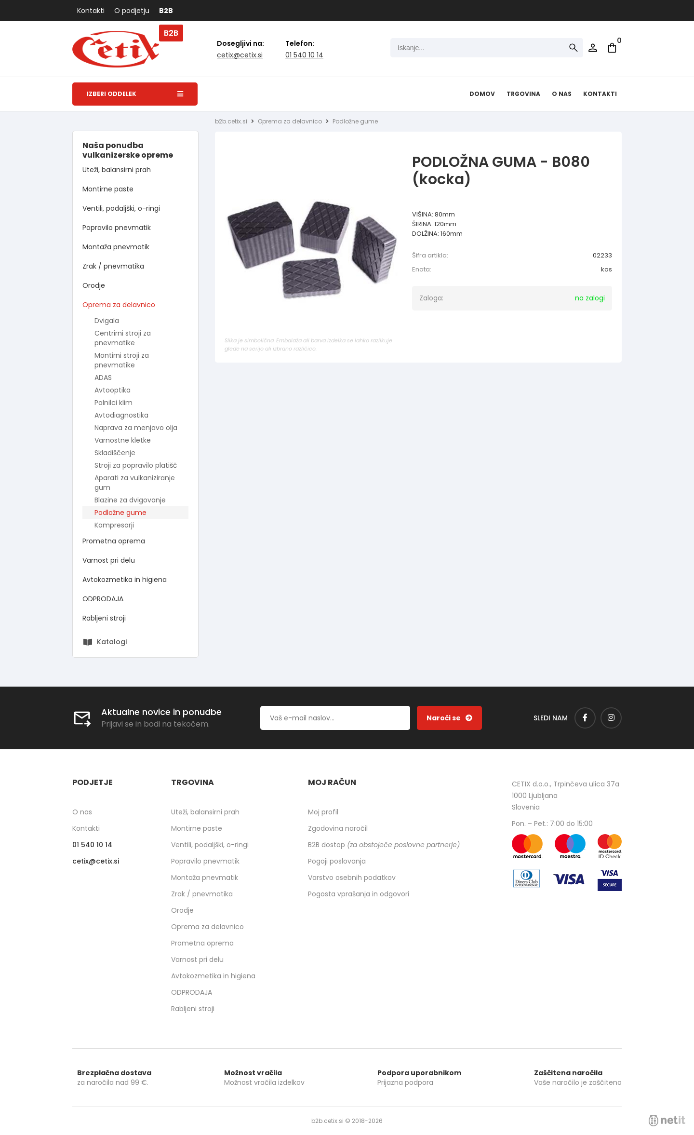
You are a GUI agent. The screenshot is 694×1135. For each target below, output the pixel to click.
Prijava (592, 47)
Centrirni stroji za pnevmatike (122, 338)
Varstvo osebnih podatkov (352, 877)
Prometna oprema (113, 541)
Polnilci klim (113, 402)
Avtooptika (112, 390)
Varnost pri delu (108, 560)
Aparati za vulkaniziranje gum (134, 482)
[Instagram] (611, 718)
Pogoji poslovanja (337, 861)
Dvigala (106, 320)
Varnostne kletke (122, 440)
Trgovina (523, 94)
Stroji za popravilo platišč (135, 465)
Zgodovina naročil (338, 828)
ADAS (103, 377)
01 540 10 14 (304, 55)
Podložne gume (120, 512)
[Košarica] (612, 47)
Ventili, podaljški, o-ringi (121, 208)
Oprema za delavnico (118, 305)
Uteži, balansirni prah (116, 170)
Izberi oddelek (135, 94)
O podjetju (131, 10)
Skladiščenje (114, 453)
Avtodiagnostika (121, 415)
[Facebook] (585, 718)
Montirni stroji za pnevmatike (121, 360)
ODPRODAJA (102, 599)
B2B (166, 10)
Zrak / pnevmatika (113, 266)
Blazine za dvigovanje (130, 500)
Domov (482, 94)
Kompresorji (114, 525)
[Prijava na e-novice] (449, 718)
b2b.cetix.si (231, 121)
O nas (562, 94)
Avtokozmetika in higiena (124, 579)
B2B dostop (384, 845)
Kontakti (91, 10)
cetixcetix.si (240, 55)
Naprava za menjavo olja (135, 427)
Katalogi (112, 642)
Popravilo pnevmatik (116, 227)
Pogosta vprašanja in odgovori (358, 894)
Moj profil (323, 812)
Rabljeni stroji (104, 618)
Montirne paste (107, 189)
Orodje (93, 285)
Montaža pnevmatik (115, 247)
